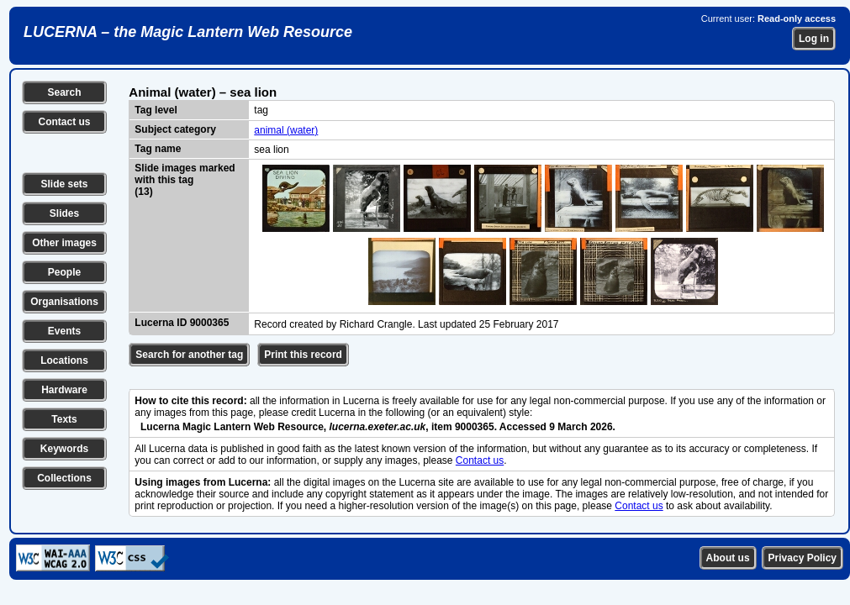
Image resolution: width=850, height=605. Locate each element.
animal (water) (286, 130)
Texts (64, 419)
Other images (64, 243)
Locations (64, 360)
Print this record (303, 354)
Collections (64, 478)
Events (64, 331)
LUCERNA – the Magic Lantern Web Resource (188, 32)
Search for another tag (189, 354)
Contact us (64, 122)
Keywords (64, 449)
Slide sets (63, 184)
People (64, 272)
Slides (64, 213)
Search (64, 92)
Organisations (64, 302)
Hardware (64, 390)
